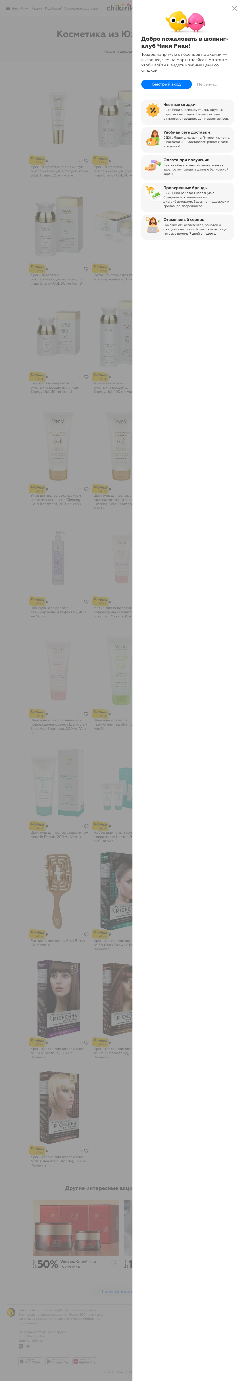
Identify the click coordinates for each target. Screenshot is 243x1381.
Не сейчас (207, 84)
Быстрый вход (167, 84)
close (235, 8)
